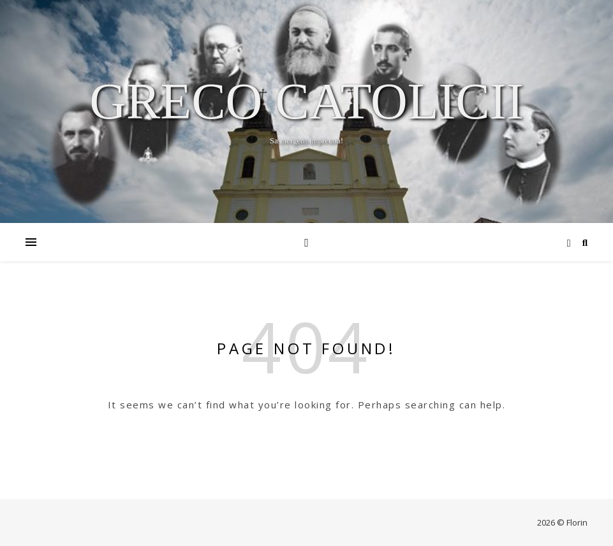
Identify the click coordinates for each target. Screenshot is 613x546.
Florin (576, 522)
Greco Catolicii (306, 101)
